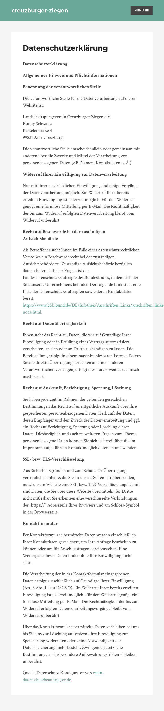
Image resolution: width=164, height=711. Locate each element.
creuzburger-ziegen (39, 10)
